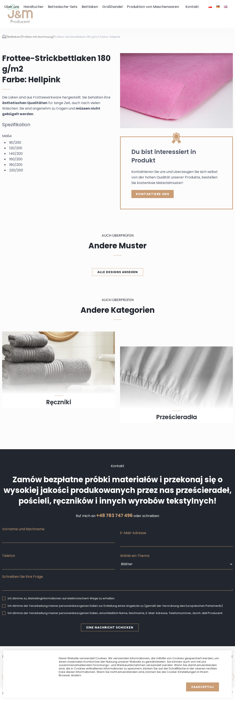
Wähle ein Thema (134, 555)
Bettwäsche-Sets (62, 6)
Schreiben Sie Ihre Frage (22, 576)
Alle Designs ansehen (117, 272)
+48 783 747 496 (114, 515)
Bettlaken (90, 6)
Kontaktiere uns (152, 194)
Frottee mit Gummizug (37, 37)
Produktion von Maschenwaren (153, 6)
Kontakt (192, 6)
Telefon (8, 555)
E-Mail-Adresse (133, 532)
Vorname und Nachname (23, 529)
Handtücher (34, 6)
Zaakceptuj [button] (202, 687)
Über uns (11, 6)
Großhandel (112, 6)
